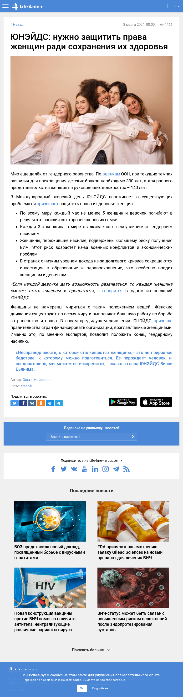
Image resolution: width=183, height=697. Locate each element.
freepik (26, 386)
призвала (163, 320)
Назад (16, 24)
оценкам (111, 173)
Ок (82, 688)
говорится (112, 290)
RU (176, 6)
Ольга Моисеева (37, 380)
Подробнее (100, 688)
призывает (48, 203)
